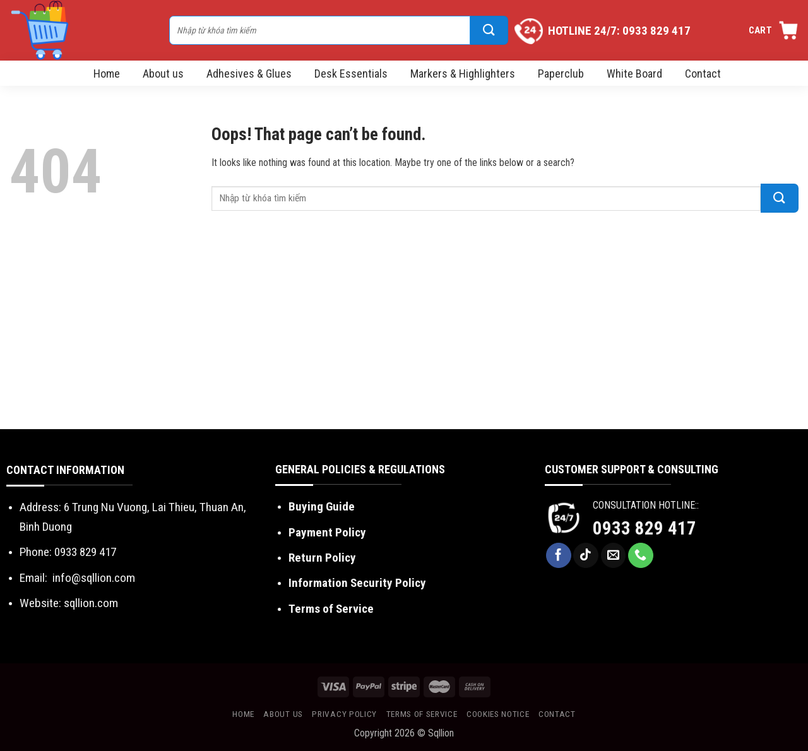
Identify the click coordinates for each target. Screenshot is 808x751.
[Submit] (489, 30)
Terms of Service (331, 608)
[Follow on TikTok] (585, 555)
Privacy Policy (344, 714)
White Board (634, 73)
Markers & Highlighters (462, 73)
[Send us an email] (613, 555)
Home (106, 73)
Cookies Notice (498, 714)
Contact (703, 73)
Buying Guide (321, 506)
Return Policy (322, 557)
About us (163, 73)
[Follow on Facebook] (558, 555)
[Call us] (640, 555)
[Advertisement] (404, 334)
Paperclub (561, 73)
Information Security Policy (357, 583)
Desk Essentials (351, 73)
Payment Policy (327, 532)
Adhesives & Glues (249, 73)
